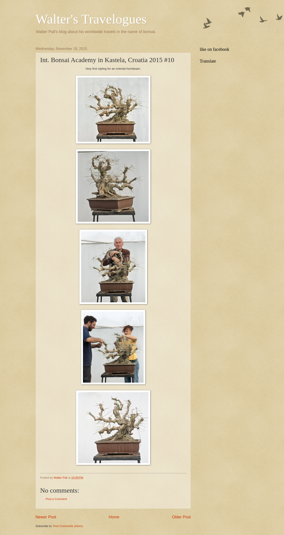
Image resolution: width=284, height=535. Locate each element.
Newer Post (46, 517)
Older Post (181, 517)
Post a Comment (56, 499)
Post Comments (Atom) (68, 526)
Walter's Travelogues (91, 19)
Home (114, 517)
